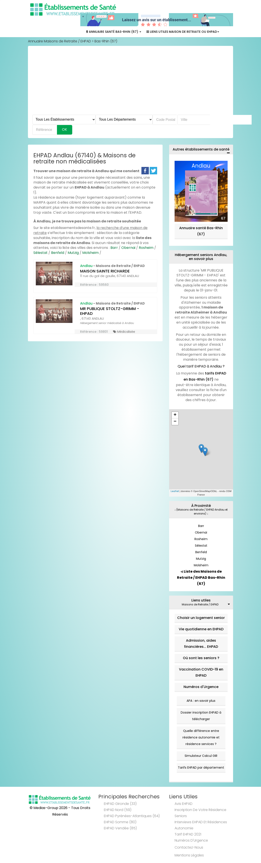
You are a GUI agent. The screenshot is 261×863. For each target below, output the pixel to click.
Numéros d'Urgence (201, 686)
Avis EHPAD (183, 803)
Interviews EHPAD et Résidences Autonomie (201, 825)
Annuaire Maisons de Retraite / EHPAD (59, 41)
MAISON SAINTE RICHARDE (105, 271)
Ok (64, 129)
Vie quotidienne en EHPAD (201, 629)
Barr (114, 247)
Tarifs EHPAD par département (201, 767)
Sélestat (40, 252)
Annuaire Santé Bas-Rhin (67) (113, 31)
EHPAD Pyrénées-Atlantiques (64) (132, 815)
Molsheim (90, 252)
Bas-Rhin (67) (105, 41)
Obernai (128, 247)
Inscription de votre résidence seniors (200, 812)
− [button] (175, 421)
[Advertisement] (130, 82)
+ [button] (175, 415)
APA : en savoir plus (201, 700)
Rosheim (146, 247)
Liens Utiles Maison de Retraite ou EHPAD (182, 31)
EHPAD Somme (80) (120, 822)
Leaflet (175, 491)
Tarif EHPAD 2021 (188, 834)
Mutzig (73, 252)
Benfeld (57, 252)
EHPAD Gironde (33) (120, 803)
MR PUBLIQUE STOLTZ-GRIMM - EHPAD (109, 311)
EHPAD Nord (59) (117, 809)
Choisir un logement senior (201, 617)
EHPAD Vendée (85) (120, 828)
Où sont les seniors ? (201, 657)
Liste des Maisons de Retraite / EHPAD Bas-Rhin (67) (201, 577)
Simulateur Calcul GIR (201, 756)
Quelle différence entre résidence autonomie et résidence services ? (201, 737)
